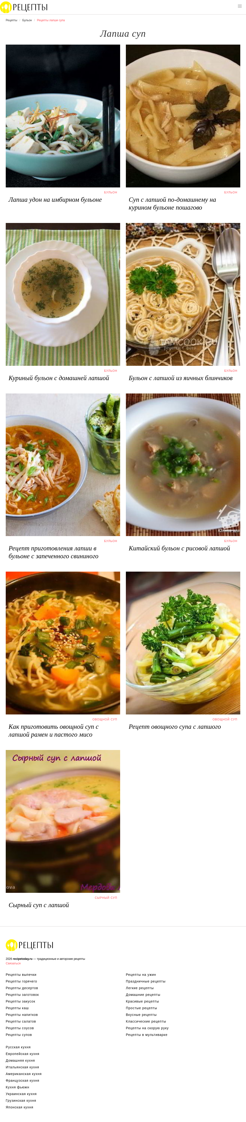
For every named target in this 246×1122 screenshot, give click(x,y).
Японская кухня (19, 1107)
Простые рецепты (141, 1008)
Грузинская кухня (21, 1100)
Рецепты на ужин (141, 975)
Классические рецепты (146, 1021)
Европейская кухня (22, 1054)
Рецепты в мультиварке (146, 1035)
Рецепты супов (19, 1035)
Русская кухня (18, 1047)
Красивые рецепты (142, 1001)
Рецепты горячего (21, 981)
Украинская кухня (21, 1094)
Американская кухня (24, 1074)
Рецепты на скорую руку (147, 1028)
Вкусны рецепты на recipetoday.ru (24, 7)
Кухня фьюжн (17, 1087)
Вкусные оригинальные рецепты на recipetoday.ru (29, 945)
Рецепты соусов (20, 1028)
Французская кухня (22, 1080)
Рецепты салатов (21, 1021)
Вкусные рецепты (141, 1015)
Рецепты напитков (22, 1015)
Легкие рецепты (140, 988)
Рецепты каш (17, 1008)
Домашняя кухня (20, 1060)
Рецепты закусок (20, 1001)
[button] (240, 6)
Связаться (13, 963)
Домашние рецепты (143, 995)
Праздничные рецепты (146, 981)
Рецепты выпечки (21, 975)
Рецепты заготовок (22, 995)
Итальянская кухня (22, 1067)
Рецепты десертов (22, 988)
